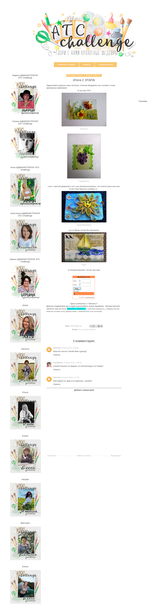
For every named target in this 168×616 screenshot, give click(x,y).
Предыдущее (116, 456)
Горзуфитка (84, 181)
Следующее (52, 456)
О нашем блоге (105, 65)
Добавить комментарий (84, 390)
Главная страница (66, 65)
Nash (84, 265)
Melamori (84, 129)
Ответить (56, 355)
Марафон (92, 329)
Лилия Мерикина (84, 225)
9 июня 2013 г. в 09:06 (70, 348)
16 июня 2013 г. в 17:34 (70, 377)
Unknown (57, 348)
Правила (87, 65)
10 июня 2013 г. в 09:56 (72, 363)
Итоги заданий (83, 329)
